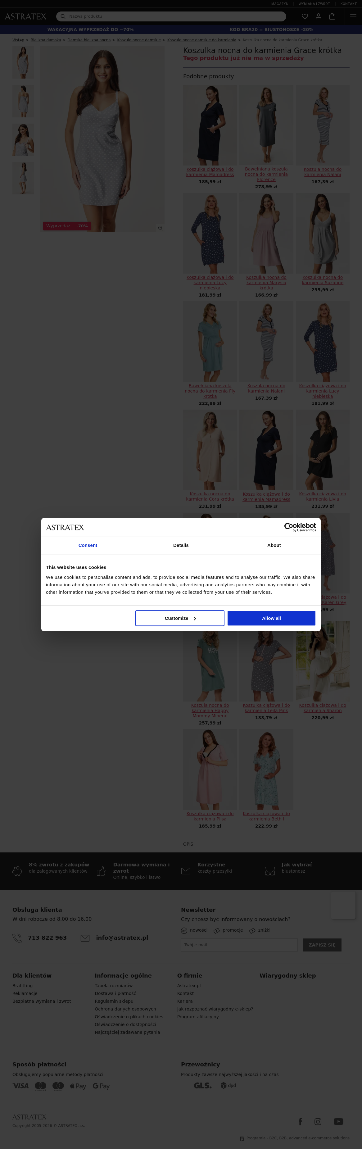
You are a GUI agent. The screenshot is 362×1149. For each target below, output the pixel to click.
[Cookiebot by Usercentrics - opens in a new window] (289, 527)
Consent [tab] (88, 545)
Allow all (271, 618)
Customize (180, 618)
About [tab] (274, 545)
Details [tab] (181, 545)
